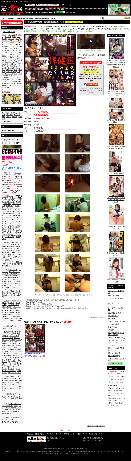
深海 (3, 281)
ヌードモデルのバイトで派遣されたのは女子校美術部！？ (116, 199)
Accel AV (12, 196)
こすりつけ (10, 56)
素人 (18, 37)
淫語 (3, 56)
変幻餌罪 (11, 369)
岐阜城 (11, 250)
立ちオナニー (14, 54)
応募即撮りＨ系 (13, 229)
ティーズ (10, 192)
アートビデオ (9, 237)
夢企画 (19, 398)
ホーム (3, 18)
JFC (18, 276)
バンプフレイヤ (7, 338)
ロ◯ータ (11, 39)
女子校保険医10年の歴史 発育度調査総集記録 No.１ (34, 354)
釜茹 (12, 246)
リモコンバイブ (12, 76)
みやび (18, 382)
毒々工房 (9, 318)
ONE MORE (9, 419)
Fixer (10, 363)
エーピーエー (10, 217)
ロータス (9, 413)
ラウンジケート (15, 404)
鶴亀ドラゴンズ (15, 309)
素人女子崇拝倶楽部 (11, 292)
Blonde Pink (12, 361)
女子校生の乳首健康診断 (116, 172)
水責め (14, 117)
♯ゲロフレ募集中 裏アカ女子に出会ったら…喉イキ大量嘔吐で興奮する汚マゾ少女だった (116, 63)
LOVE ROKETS (7, 406)
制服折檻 (111, 327)
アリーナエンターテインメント (12, 201)
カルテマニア (14, 244)
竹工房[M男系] (17, 177)
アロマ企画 (7, 204)
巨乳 (11, 58)
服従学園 (111, 318)
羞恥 (7, 77)
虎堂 (15, 318)
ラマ (15, 406)
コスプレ (9, 70)
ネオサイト (17, 326)
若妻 (15, 48)
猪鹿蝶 (17, 206)
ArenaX (18, 202)
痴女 (7, 46)
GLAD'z (14, 252)
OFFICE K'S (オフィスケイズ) (12, 232)
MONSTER (16, 186)
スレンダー (12, 81)
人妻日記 (17, 345)
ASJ (19, 213)
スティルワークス (10, 295)
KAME (11, 243)
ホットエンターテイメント (11, 370)
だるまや (11, 303)
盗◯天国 (13, 316)
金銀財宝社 (6, 252)
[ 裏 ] (40, 108)
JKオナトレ (112, 345)
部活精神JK (12, 349)
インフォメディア (8, 208)
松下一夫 (5, 378)
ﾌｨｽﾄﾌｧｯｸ (9, 83)
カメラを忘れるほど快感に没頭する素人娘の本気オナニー (116, 92)
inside (18, 237)
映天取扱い (12, 213)
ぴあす (18, 340)
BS (3, 342)
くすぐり (5, 66)
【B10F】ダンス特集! (116, 382)
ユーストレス (12, 396)
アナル (8, 117)
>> (7, 121)
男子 (3, 113)
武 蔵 (19, 380)
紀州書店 (9, 248)
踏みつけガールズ (11, 351)
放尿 (17, 62)
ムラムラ (11, 382)
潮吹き (7, 52)
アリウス (7, 200)
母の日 (17, 334)
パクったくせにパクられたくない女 (116, 341)
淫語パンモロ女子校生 (116, 348)
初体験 (110, 330)
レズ (14, 60)
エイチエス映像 (11, 226)
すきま (8, 281)
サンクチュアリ (14, 272)
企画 (15, 70)
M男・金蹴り (12, 35)
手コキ (18, 43)
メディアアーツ (7, 384)
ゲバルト (14, 256)
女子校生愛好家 (113, 324)
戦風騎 (7, 287)
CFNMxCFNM (7, 277)
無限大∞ (8, 380)
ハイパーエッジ (8, 334)
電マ (18, 77)
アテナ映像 (9, 198)
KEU (6, 254)
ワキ (15, 79)
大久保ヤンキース (8, 231)
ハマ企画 (15, 184)
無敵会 (4, 382)
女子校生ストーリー (115, 298)
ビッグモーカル (11, 343)
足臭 (3, 115)
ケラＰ (10, 258)
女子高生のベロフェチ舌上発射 (116, 280)
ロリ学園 (18, 408)
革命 (17, 243)
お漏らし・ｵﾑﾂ (14, 64)
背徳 (7, 113)
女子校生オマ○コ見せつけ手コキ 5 (116, 226)
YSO (11, 417)
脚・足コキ (6, 44)
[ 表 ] (34, 108)
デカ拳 (11, 310)
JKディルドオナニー (115, 338)
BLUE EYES (10, 359)
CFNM (4, 35)
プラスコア (17, 353)
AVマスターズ (13, 225)
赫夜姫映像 (6, 246)
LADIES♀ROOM (9, 410)
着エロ (16, 83)
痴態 (3, 117)
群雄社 (14, 264)
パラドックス (14, 336)
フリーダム (12, 357)
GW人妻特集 (112, 385)
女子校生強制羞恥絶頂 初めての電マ (116, 334)
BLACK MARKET (8, 355)
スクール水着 (11, 72)
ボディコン (9, 74)
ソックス (9, 115)
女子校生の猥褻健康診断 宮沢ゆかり (116, 120)
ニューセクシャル (9, 328)
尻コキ (13, 44)
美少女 (4, 39)
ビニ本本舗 (9, 342)
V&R (17, 355)
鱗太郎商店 (10, 408)
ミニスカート (15, 113)
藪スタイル (13, 394)
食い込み (11, 68)
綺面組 (18, 250)
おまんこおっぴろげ (115, 321)
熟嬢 (12, 291)
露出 (15, 74)
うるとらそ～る (13, 210)
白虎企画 (5, 186)
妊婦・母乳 (9, 48)
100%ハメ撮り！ (8, 347)
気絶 (11, 66)
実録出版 (12, 274)
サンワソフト (10, 178)
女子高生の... (113, 316)
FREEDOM (112, 296)
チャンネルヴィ (13, 305)
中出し (16, 58)
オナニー (14, 52)
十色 (13, 314)
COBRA (5, 188)
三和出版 (5, 274)
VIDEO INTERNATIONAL (11, 174)
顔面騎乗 (5, 64)
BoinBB (17, 338)
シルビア (17, 279)
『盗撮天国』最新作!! (116, 379)
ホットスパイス (10, 365)
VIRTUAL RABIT (15, 332)
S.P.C (4, 239)
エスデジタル (6, 215)
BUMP (12, 340)
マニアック (13, 378)
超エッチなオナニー (115, 303)
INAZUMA (9, 206)
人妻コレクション (11, 344)
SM (6, 62)
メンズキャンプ (11, 388)
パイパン (9, 79)
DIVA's (7, 314)
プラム (9, 353)
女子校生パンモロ (114, 313)
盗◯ (15, 66)
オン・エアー (11, 221)
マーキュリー (14, 377)
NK (10, 326)
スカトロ (11, 62)
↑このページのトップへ (96, 317)
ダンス (13, 77)
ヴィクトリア (6, 211)
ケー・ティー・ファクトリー (11, 261)
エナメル (17, 115)
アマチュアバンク (11, 222)
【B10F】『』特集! (116, 376)
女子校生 (11, 18)
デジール (12, 312)
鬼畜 (4, 76)
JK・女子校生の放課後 (116, 308)
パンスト (14, 50)
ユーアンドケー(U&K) (11, 397)
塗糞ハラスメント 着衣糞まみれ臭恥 (116, 253)
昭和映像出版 (11, 276)
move (14, 380)
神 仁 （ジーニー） (11, 289)
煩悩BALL (5, 340)
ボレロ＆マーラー (14, 373)
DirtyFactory (14, 301)
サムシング (13, 270)
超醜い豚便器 (6, 307)
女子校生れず (113, 356)
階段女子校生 (113, 353)
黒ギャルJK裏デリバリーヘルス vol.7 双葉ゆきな (116, 147)
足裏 (7, 50)
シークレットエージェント (11, 278)
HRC (14, 211)
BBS (16, 347)
